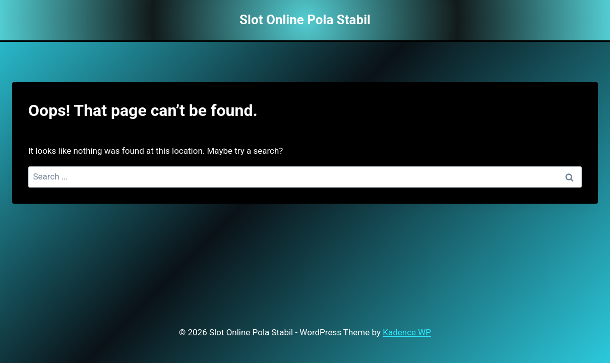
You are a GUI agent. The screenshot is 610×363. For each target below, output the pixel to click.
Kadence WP (407, 332)
